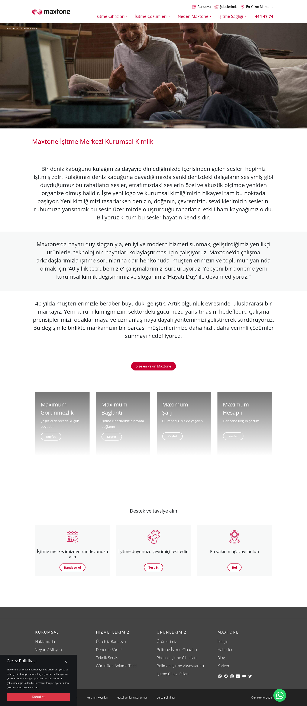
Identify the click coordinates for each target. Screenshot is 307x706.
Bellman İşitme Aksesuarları (180, 665)
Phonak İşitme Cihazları (177, 657)
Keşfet (51, 437)
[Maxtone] (51, 11)
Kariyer (223, 665)
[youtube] (244, 675)
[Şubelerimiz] (226, 7)
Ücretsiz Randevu (111, 641)
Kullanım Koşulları (97, 697)
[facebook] (226, 675)
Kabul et (38, 696)
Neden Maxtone (193, 16)
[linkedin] (238, 675)
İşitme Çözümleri (151, 16)
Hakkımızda (30, 28)
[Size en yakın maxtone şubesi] (257, 7)
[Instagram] (232, 675)
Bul (234, 567)
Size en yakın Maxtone (153, 366)
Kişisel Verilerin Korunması (132, 697)
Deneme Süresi (109, 649)
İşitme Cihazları (110, 16)
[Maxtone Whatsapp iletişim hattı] (279, 695)
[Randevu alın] (201, 7)
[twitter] (250, 675)
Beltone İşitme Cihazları (177, 649)
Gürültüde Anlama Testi (116, 665)
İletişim (223, 641)
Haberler (225, 649)
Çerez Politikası (166, 697)
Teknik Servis (107, 657)
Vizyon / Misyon (48, 649)
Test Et (154, 567)
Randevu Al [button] (72, 567)
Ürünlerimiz (167, 641)
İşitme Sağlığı (230, 16)
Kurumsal (12, 28)
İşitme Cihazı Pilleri (173, 673)
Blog (221, 657)
